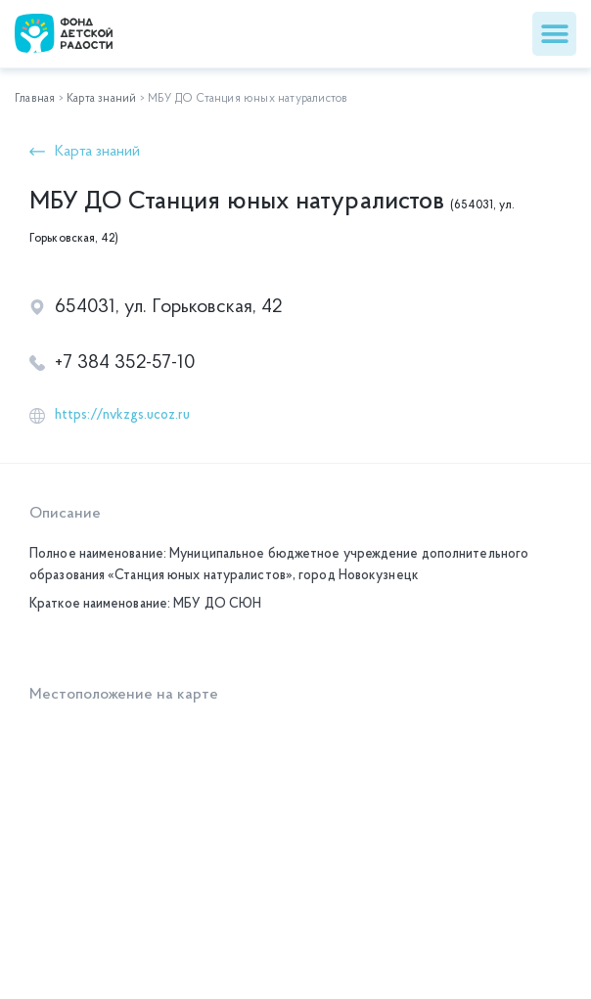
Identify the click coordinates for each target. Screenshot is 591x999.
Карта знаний (101, 99)
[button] (554, 34)
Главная (35, 99)
